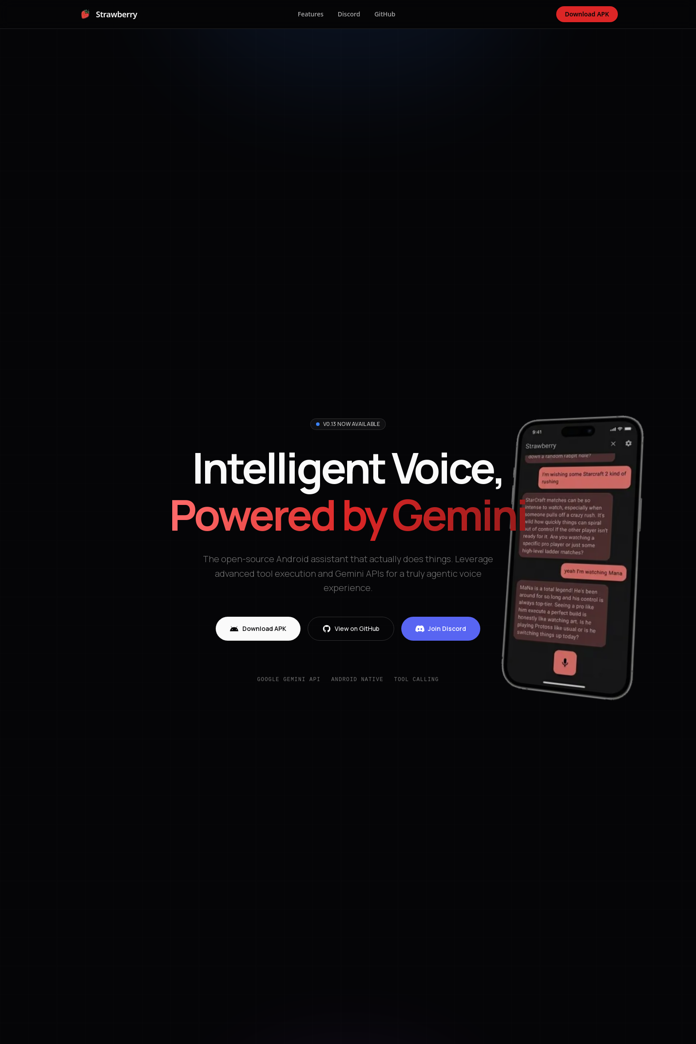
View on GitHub (351, 628)
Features (311, 14)
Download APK (587, 14)
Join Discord (440, 628)
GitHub (384, 14)
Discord (349, 14)
